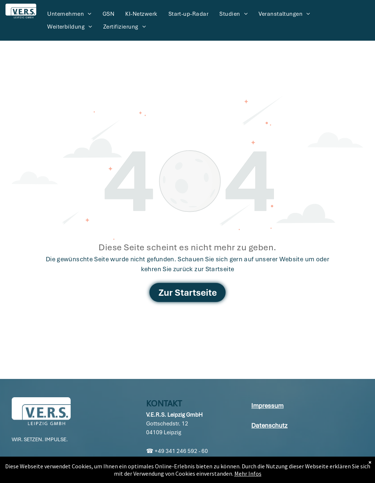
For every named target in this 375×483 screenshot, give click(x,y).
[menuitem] (69, 14)
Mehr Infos (247, 473)
